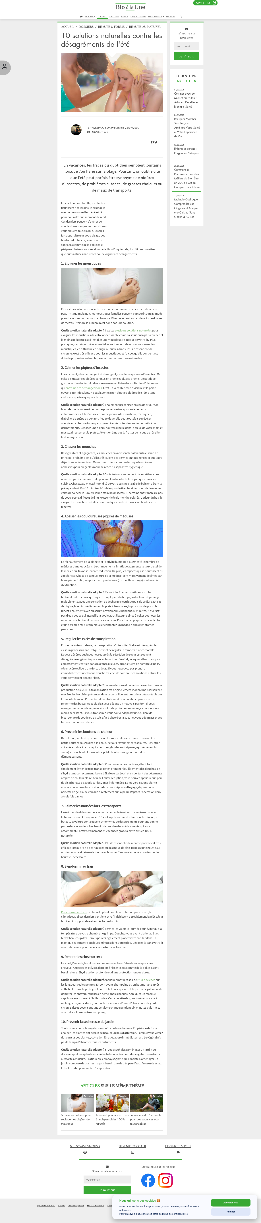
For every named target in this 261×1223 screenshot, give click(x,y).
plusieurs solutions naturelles (136, 339)
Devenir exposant (76, 1218)
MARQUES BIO (155, 16)
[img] (151, 146)
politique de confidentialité (173, 1213)
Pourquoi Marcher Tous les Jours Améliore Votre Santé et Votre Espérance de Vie (184, 129)
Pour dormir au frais (77, 925)
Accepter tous (230, 1202)
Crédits (61, 1218)
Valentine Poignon (105, 132)
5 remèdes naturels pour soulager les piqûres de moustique (79, 1132)
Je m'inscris (184, 58)
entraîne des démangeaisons (102, 401)
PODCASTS (114, 16)
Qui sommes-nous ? (46, 1218)
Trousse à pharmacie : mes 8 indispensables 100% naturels (111, 1132)
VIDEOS (124, 16)
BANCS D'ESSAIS (138, 16)
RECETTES (170, 16)
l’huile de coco (150, 993)
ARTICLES (89, 16)
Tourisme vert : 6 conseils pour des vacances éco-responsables (145, 1132)
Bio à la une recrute (95, 1218)
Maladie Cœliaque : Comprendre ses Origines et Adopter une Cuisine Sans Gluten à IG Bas (185, 214)
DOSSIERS (102, 16)
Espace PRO (205, 3)
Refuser (231, 1211)
